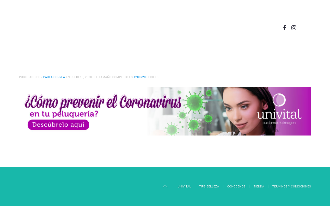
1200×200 (141, 77)
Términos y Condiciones (291, 186)
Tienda (259, 186)
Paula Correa (54, 77)
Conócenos (236, 186)
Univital (184, 186)
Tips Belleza (209, 186)
